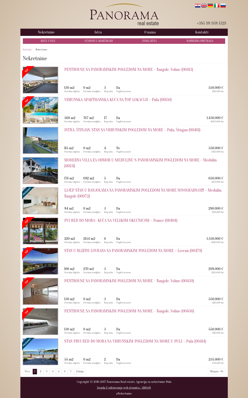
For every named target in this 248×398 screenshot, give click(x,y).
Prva (27, 371)
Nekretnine (46, 32)
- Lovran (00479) (133, 250)
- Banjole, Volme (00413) (128, 69)
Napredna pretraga (199, 41)
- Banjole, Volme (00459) (129, 281)
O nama (150, 32)
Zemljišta (149, 41)
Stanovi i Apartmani (99, 41)
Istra (98, 32)
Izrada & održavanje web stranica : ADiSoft (124, 388)
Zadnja (80, 371)
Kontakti (201, 32)
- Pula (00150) (118, 99)
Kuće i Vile (48, 41)
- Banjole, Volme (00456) (129, 311)
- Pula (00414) (135, 341)
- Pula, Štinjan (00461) (132, 130)
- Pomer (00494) (120, 220)
